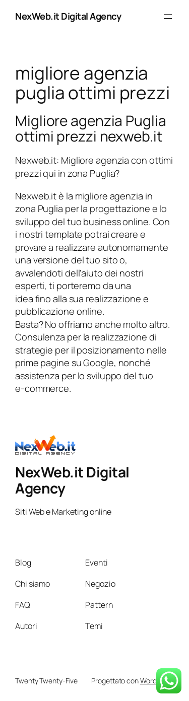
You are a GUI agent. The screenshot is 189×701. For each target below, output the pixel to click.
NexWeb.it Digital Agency (68, 16)
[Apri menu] (168, 17)
